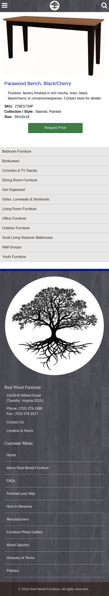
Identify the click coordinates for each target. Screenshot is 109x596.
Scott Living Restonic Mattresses (27, 237)
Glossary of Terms (21, 558)
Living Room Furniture (19, 209)
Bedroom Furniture (16, 151)
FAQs (11, 481)
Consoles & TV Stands (19, 170)
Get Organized (13, 190)
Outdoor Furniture (16, 228)
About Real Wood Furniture (28, 468)
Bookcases (10, 161)
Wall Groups (11, 247)
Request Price (55, 128)
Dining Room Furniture (19, 180)
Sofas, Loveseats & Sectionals (25, 199)
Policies (13, 570)
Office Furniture (14, 218)
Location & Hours (20, 431)
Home (11, 455)
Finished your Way (21, 493)
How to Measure (19, 506)
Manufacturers (18, 519)
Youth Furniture (14, 257)
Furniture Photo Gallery (25, 532)
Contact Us (15, 422)
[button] (54, 45)
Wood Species (18, 545)
